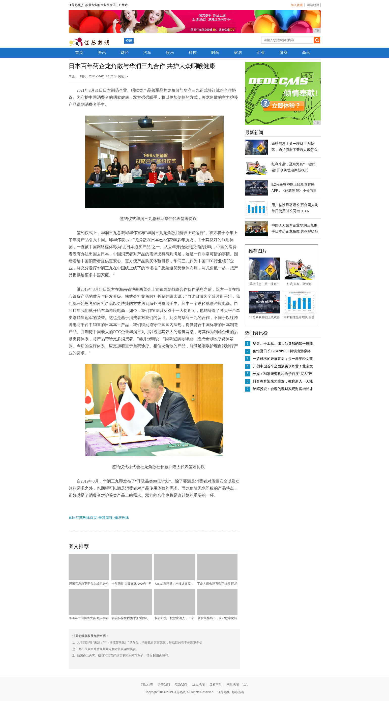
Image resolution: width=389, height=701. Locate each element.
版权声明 (216, 684)
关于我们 (164, 684)
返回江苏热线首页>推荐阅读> (92, 518)
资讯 (128, 41)
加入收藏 (297, 5)
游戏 (283, 52)
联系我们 (181, 684)
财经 (125, 52)
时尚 (215, 52)
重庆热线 (122, 518)
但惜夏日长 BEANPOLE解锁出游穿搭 (282, 351)
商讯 (306, 52)
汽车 (147, 52)
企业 (261, 52)
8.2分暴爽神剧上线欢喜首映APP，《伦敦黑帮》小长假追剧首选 (294, 191)
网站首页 (147, 684)
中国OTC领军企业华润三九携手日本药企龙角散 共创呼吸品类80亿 (295, 231)
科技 (193, 52)
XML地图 (198, 684)
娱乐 (170, 52)
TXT (245, 684)
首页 (79, 52)
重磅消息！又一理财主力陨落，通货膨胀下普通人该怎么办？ (294, 150)
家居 (238, 52)
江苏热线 (224, 692)
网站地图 (313, 5)
